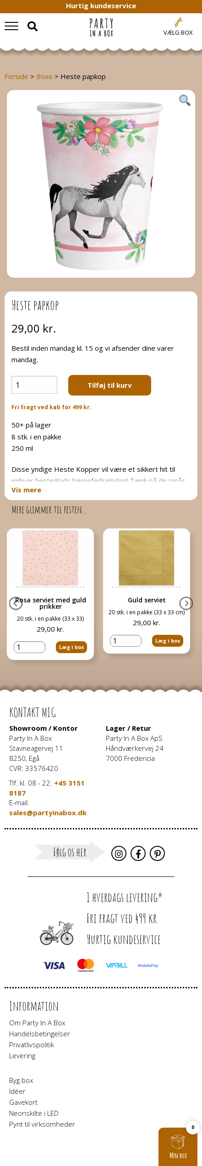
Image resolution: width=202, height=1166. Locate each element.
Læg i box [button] (71, 647)
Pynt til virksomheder (42, 1124)
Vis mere (26, 489)
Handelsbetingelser (39, 1033)
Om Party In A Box (37, 1022)
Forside (16, 76)
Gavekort (23, 1102)
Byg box (21, 1080)
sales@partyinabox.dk (48, 812)
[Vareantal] (34, 385)
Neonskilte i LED (34, 1113)
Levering (22, 1055)
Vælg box (178, 32)
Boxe (44, 76)
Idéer (17, 1091)
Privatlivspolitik (31, 1044)
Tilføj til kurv (109, 385)
